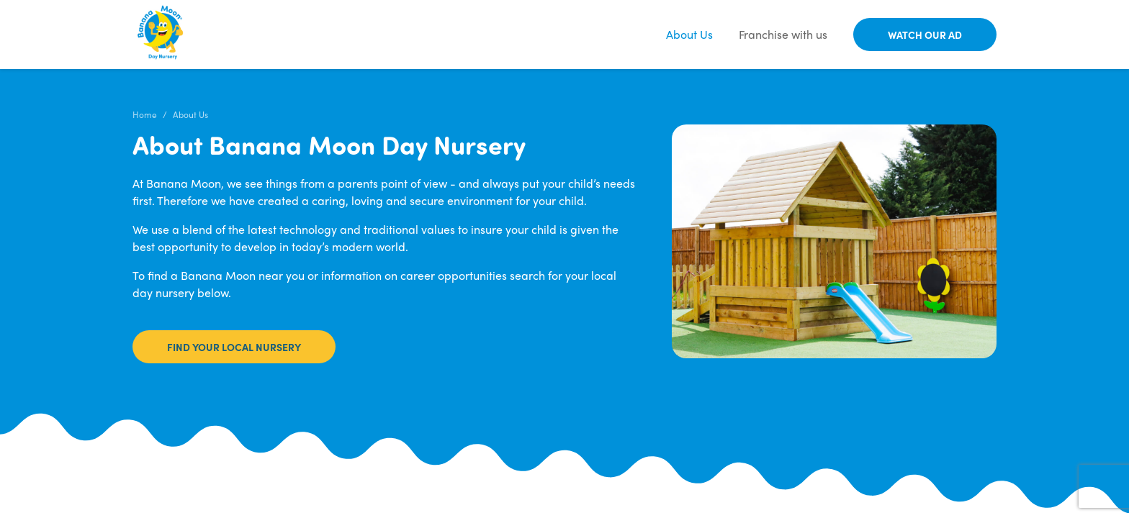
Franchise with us (783, 34)
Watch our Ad (925, 34)
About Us (689, 34)
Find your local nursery (234, 347)
